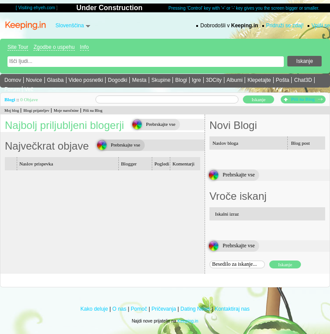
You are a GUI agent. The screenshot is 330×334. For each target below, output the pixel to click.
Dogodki (117, 80)
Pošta (283, 80)
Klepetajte (259, 80)
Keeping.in (187, 321)
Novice (34, 80)
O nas (119, 309)
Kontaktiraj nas (232, 309)
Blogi (181, 80)
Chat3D (303, 80)
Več (29, 89)
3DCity (214, 80)
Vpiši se (321, 25)
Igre (196, 80)
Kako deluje (94, 309)
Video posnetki (86, 80)
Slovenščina (69, 25)
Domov (12, 80)
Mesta (139, 80)
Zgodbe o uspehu (53, 47)
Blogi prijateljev (36, 110)
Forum (12, 89)
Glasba (55, 80)
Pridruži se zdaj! (285, 25)
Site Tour (17, 47)
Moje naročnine (66, 110)
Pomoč (139, 309)
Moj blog (11, 110)
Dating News (195, 309)
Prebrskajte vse (161, 124)
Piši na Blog (303, 99)
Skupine (160, 80)
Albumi (235, 80)
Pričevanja (163, 309)
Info (84, 47)
